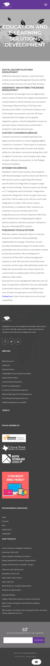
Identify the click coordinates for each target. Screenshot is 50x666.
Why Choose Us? (8, 361)
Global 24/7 (6, 365)
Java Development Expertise (12, 382)
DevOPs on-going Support (11, 386)
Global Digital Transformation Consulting (16, 374)
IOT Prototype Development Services (15, 398)
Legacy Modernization (10, 378)
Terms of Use (19, 656)
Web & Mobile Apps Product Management (17, 394)
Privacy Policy (31, 656)
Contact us (7, 296)
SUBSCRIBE (38, 640)
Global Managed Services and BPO (14, 402)
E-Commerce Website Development (15, 390)
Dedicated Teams (8, 369)
